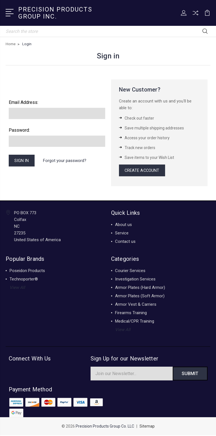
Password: (19, 130)
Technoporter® (24, 279)
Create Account (142, 170)
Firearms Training (131, 313)
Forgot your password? (65, 160)
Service (122, 233)
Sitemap (147, 427)
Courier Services (130, 271)
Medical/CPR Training (134, 321)
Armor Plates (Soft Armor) (140, 296)
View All (17, 288)
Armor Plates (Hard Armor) (140, 288)
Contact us (125, 242)
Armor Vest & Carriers (135, 304)
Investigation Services (135, 279)
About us (123, 225)
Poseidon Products (27, 271)
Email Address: (23, 102)
